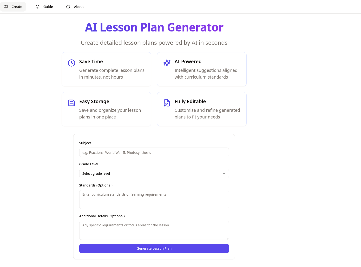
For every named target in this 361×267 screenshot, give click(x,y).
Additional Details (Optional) (102, 216)
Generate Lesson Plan (154, 248)
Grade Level (88, 164)
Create (13, 6)
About (75, 6)
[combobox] (154, 173)
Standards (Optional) (95, 185)
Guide (44, 6)
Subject (85, 143)
